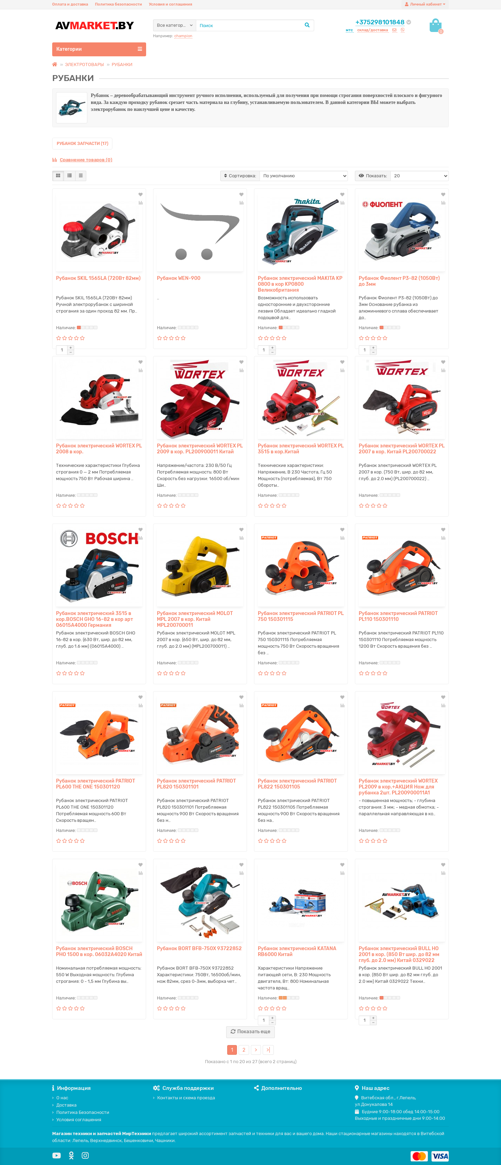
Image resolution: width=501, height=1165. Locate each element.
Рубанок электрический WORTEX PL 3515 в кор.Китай (301, 449)
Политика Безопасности (80, 1112)
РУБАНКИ (122, 64)
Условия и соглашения (170, 4)
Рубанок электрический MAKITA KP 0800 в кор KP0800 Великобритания (300, 284)
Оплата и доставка (70, 4)
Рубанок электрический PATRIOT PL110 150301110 (398, 616)
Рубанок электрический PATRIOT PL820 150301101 (196, 784)
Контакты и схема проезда (184, 1097)
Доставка (64, 1105)
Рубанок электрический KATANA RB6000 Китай (297, 951)
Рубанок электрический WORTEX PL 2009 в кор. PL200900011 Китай (200, 449)
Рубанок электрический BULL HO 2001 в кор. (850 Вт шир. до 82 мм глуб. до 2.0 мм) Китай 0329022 (399, 954)
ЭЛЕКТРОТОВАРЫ (84, 64)
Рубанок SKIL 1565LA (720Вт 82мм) (98, 278)
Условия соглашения (76, 1119)
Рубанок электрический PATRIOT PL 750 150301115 (301, 616)
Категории (99, 49)
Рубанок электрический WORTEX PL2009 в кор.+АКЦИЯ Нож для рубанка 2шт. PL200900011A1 (398, 787)
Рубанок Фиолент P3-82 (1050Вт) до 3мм (399, 281)
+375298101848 (380, 22)
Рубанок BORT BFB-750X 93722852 (199, 949)
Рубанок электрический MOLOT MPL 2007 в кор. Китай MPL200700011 (195, 619)
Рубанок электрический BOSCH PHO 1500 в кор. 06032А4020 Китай (99, 951)
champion (183, 36)
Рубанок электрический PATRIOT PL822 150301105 (297, 784)
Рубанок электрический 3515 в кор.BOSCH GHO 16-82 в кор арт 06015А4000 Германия (94, 619)
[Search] (255, 25)
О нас (60, 1097)
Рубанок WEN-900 (178, 278)
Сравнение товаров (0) (82, 159)
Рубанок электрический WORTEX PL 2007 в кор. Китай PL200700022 (402, 449)
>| (268, 1050)
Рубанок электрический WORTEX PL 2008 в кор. (99, 449)
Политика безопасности (118, 4)
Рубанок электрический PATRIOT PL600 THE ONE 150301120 (95, 784)
